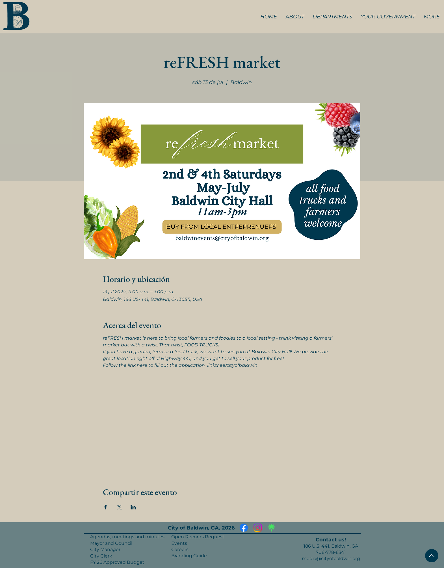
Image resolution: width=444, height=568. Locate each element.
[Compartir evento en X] (119, 507)
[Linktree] (271, 527)
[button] (294, 17)
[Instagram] (257, 527)
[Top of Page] (431, 555)
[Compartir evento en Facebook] (105, 507)
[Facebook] (243, 527)
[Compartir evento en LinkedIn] (133, 507)
